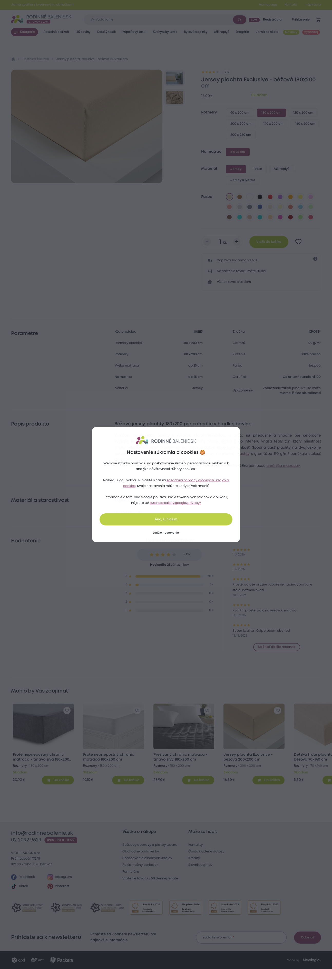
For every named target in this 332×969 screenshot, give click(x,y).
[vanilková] (280, 207)
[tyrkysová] (260, 217)
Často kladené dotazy (206, 851)
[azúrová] (240, 217)
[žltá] (300, 197)
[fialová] (280, 197)
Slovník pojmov (200, 865)
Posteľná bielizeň (36, 59)
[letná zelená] (300, 217)
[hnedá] (240, 197)
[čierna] (260, 197)
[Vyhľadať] (239, 19)
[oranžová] (290, 197)
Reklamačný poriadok (140, 865)
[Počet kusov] (222, 242)
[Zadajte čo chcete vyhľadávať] (165, 19)
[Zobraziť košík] (318, 20)
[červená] (270, 197)
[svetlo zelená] (311, 207)
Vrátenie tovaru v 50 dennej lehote (150, 878)
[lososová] (229, 207)
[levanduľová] (311, 197)
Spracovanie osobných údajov (147, 858)
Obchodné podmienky (140, 851)
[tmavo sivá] (250, 207)
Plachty (243, 453)
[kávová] (250, 217)
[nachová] (280, 217)
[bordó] (290, 217)
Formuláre (130, 871)
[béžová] (229, 197)
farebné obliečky (194, 500)
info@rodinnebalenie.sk (42, 833)
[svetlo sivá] (240, 207)
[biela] (250, 197)
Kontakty (195, 844)
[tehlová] (290, 207)
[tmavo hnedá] (229, 217)
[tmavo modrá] (260, 207)
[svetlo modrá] (300, 207)
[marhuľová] (270, 217)
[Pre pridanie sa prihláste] (298, 242)
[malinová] (311, 217)
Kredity (194, 858)
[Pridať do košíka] (58, 780)
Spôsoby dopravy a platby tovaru (149, 844)
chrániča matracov (283, 465)
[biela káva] (270, 207)
